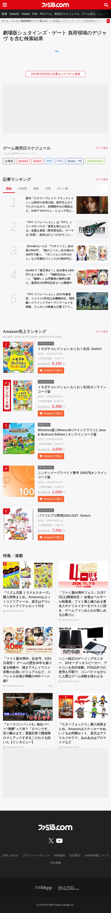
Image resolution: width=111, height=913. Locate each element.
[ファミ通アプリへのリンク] (43, 887)
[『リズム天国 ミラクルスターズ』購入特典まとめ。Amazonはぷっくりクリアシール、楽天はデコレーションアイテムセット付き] (28, 575)
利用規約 (59, 855)
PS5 (34, 13)
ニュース (103, 13)
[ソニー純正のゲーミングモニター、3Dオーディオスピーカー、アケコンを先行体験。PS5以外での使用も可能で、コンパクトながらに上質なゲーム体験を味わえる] (83, 641)
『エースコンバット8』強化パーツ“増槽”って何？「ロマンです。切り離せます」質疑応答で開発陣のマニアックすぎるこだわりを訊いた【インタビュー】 (27, 733)
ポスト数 (62, 188)
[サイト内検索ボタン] (106, 5)
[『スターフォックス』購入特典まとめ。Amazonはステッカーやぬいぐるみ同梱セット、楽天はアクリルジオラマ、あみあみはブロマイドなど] (83, 707)
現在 (9, 188)
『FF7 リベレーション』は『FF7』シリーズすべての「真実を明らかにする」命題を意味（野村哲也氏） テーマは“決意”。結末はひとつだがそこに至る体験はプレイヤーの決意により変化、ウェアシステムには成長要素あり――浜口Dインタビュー (50, 229)
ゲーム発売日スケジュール (27, 148)
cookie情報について (96, 855)
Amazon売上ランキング (24, 331)
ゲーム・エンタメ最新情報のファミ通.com (25, 21)
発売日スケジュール (66, 13)
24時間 (22, 188)
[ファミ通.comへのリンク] (55, 4)
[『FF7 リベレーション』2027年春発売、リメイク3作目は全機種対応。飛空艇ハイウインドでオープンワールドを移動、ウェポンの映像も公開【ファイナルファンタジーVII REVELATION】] (92, 301)
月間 (48, 188)
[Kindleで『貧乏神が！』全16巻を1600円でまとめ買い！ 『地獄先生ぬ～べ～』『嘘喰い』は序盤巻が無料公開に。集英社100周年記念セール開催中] (92, 277)
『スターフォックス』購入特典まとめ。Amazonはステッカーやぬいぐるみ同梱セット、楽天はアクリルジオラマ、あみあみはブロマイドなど (82, 733)
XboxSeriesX (95, 161)
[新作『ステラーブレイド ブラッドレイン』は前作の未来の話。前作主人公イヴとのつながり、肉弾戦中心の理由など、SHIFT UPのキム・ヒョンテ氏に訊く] (92, 205)
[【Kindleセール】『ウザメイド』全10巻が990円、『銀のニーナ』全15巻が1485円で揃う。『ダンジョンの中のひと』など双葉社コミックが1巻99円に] (92, 253)
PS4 (59, 161)
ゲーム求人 (89, 13)
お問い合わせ (10, 855)
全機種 (9, 161)
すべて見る (102, 148)
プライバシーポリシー (36, 855)
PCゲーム (46, 13)
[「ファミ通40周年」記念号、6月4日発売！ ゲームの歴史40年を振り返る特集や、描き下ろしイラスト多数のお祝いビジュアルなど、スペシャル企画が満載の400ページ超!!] (28, 641)
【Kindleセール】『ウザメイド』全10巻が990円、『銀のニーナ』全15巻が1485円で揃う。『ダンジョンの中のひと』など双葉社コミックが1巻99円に (50, 252)
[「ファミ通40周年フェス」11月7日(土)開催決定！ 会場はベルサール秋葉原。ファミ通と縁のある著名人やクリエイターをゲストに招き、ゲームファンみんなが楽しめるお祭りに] (83, 575)
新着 (4, 13)
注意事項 (74, 855)
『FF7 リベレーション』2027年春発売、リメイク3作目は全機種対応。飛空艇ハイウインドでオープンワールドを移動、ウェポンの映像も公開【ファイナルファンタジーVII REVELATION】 (50, 301)
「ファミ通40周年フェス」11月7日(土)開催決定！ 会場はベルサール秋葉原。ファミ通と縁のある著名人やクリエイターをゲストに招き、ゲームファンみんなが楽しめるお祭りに (82, 604)
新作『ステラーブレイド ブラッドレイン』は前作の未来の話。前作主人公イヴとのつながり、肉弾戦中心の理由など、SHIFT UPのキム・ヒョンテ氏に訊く (50, 205)
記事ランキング (17, 179)
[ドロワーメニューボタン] (5, 5)
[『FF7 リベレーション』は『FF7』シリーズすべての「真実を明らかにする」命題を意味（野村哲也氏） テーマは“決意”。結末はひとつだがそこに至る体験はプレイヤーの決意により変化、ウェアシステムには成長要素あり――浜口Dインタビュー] (92, 229)
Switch (26, 13)
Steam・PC (74, 161)
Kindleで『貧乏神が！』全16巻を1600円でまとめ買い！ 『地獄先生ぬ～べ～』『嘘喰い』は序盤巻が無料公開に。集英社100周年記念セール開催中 (50, 276)
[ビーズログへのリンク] (68, 887)
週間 (36, 188)
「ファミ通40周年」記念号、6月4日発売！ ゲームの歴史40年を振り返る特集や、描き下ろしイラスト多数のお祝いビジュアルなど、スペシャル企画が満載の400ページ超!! (27, 669)
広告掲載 (55, 862)
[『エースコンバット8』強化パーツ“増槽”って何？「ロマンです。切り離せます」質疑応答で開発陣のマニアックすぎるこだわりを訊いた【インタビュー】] (28, 707)
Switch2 (14, 13)
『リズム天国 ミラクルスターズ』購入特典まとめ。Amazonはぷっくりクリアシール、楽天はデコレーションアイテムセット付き (27, 599)
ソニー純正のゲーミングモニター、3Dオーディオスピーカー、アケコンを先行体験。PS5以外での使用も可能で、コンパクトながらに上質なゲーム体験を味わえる (83, 667)
